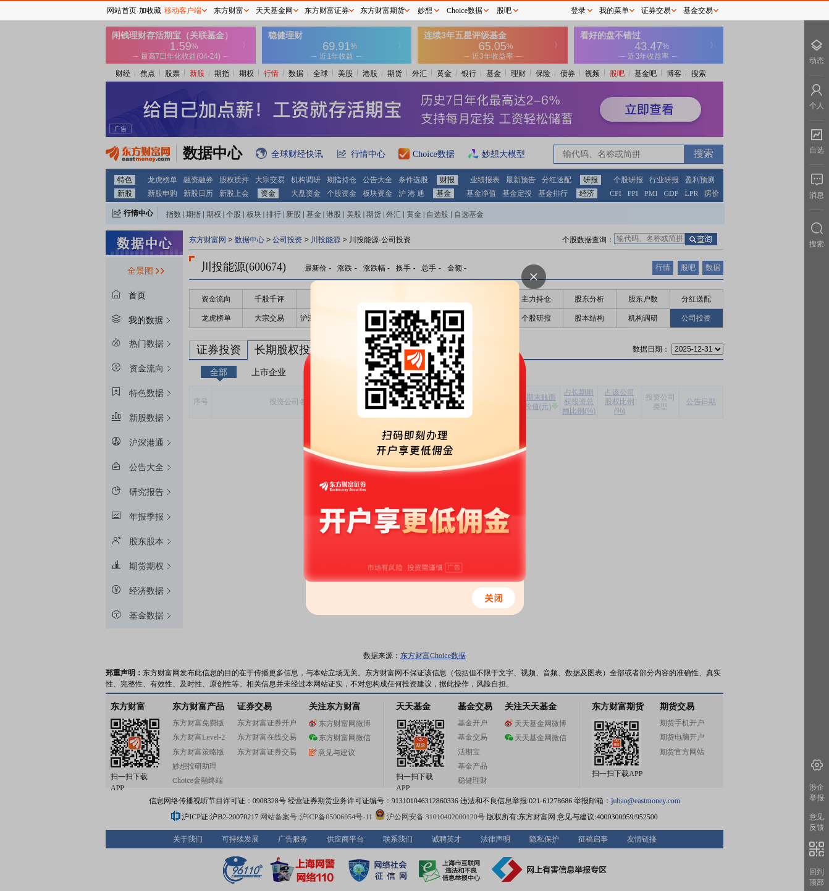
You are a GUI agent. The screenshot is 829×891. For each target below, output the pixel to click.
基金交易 (698, 10)
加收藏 (150, 10)
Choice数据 (464, 10)
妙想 (425, 10)
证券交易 (656, 10)
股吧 (504, 10)
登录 (578, 10)
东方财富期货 (382, 10)
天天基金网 (274, 10)
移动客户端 (182, 10)
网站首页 (122, 10)
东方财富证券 (327, 10)
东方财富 (228, 10)
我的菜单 (614, 10)
